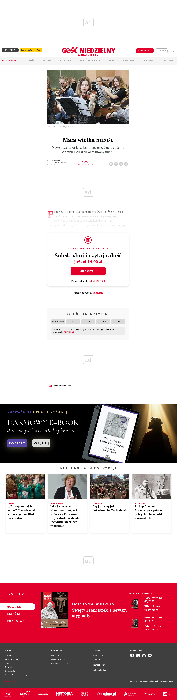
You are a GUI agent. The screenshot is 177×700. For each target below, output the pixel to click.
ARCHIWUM (65, 60)
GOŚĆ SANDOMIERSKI (62, 386)
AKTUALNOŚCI (28, 60)
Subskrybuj (88, 271)
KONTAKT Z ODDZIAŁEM (88, 60)
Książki (13, 613)
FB (116, 163)
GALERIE (47, 60)
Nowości (13, 606)
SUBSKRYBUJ (144, 51)
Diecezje (148, 60)
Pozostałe (13, 620)
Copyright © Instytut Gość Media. (141, 681)
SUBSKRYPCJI (98, 280)
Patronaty (111, 60)
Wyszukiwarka (172, 50)
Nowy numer (9, 60)
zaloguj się (161, 51)
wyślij (126, 163)
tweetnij (121, 163)
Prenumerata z (31, 50)
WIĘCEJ (41, 443)
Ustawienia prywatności (60, 663)
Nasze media (130, 60)
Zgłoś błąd (11, 681)
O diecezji (167, 60)
